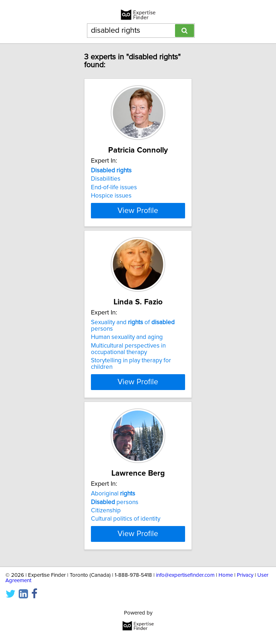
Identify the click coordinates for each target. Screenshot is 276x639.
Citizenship (106, 530)
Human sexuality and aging (127, 356)
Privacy (245, 614)
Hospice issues (111, 195)
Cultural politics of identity (125, 538)
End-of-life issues (114, 187)
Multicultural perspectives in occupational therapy (128, 368)
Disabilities (105, 179)
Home (225, 614)
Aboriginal (113, 513)
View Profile (138, 230)
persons (114, 521)
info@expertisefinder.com (185, 614)
